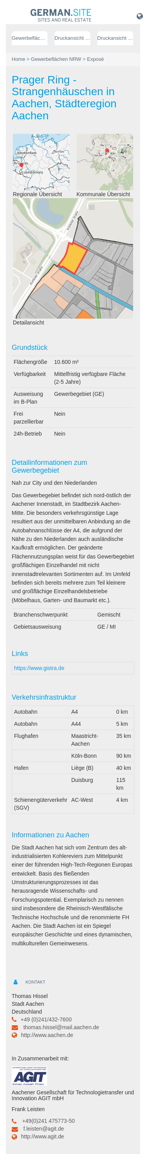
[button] (139, 16)
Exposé (95, 59)
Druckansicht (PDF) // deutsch (72, 38)
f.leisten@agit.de (43, 1129)
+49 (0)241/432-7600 (46, 1019)
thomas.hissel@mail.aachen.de (61, 1027)
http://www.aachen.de (47, 1035)
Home (18, 59)
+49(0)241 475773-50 (48, 1121)
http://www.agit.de (42, 1136)
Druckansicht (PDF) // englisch (115, 38)
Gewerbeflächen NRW (29, 38)
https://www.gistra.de (39, 668)
